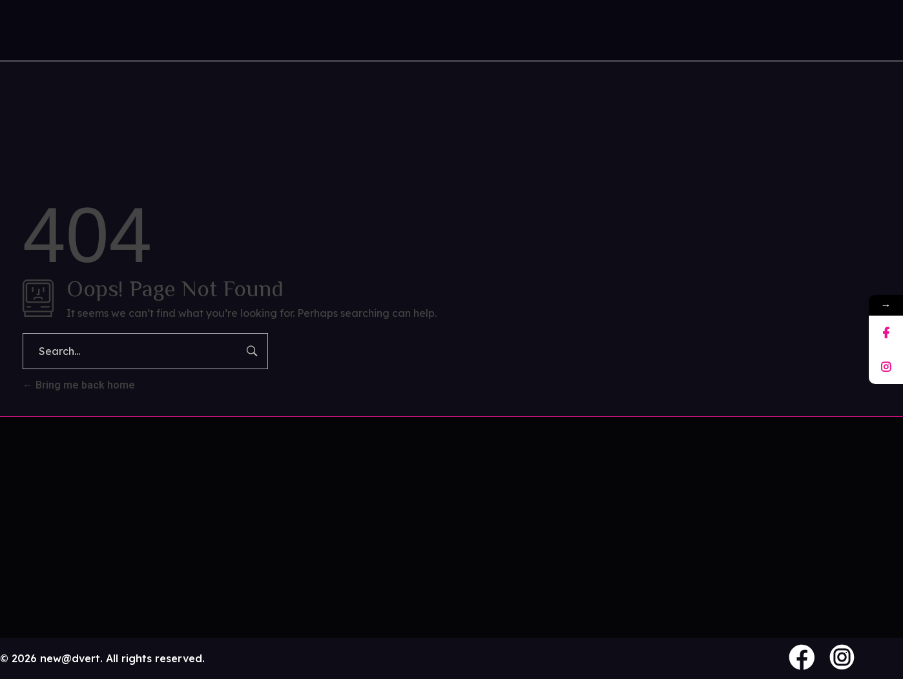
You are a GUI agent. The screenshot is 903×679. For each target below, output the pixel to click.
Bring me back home (79, 385)
